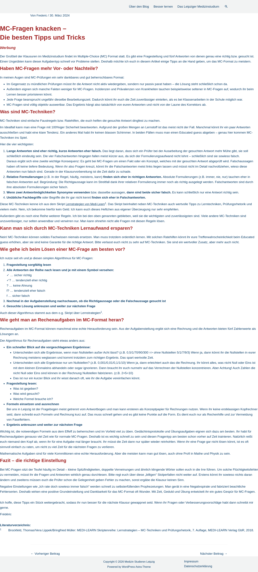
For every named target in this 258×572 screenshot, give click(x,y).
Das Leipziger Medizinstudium (198, 6)
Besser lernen (163, 6)
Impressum (190, 561)
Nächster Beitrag (213, 553)
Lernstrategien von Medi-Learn (87, 204)
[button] (226, 6)
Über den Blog (139, 6)
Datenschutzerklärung (197, 567)
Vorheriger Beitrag (45, 553)
